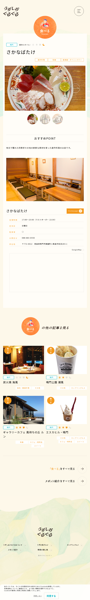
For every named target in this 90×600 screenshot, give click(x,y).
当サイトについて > (45, 555)
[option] (45, 88)
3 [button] (57, 119)
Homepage (75, 211)
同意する (51, 595)
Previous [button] (14, 88)
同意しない (38, 596)
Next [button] (75, 88)
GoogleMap (78, 250)
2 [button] (45, 119)
